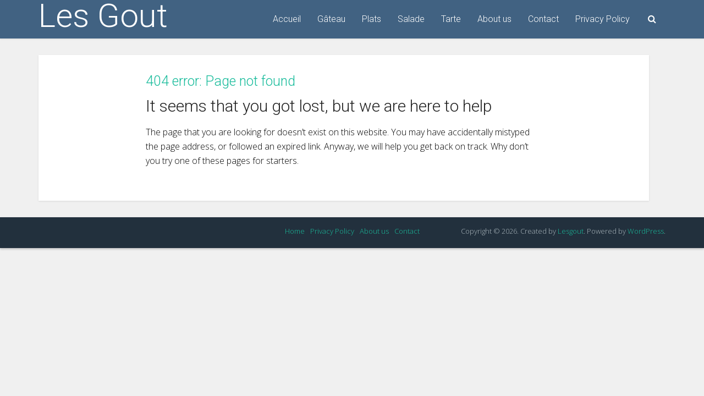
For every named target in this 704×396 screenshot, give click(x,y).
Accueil (287, 19)
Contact (543, 19)
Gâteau (331, 19)
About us (494, 19)
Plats (371, 19)
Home (295, 231)
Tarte (451, 19)
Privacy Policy (602, 19)
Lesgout (571, 231)
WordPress (646, 231)
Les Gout (103, 16)
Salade (411, 19)
